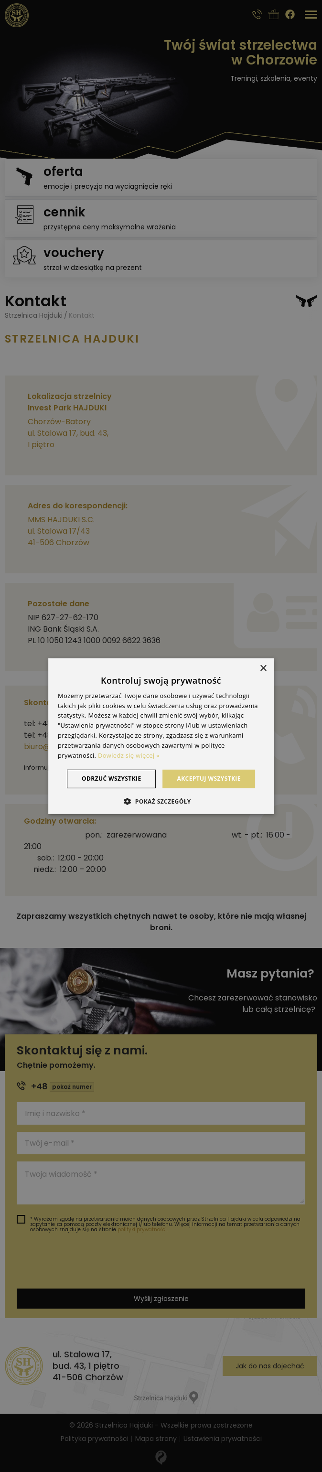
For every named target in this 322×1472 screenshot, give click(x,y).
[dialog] (161, 736)
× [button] (263, 668)
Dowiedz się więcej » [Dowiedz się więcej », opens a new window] (129, 755)
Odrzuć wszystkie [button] (111, 778)
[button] (161, 801)
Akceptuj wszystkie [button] (209, 778)
